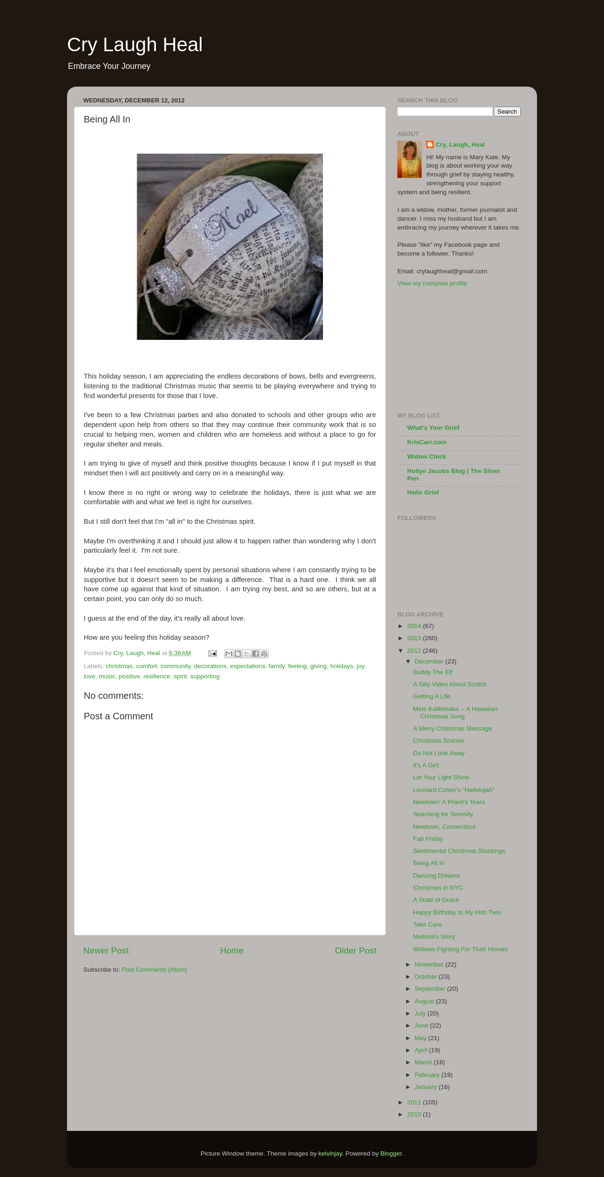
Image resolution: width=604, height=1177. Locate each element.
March (424, 1062)
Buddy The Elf (433, 672)
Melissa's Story (434, 936)
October (427, 976)
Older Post (355, 950)
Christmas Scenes (438, 740)
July (421, 1013)
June (422, 1025)
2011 (415, 1102)
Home (231, 950)
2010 (415, 1114)
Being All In (429, 862)
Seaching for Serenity (443, 814)
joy (360, 666)
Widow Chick (426, 456)
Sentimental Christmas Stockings (459, 850)
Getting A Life (431, 696)
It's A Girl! (426, 765)
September (431, 988)
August (425, 1001)
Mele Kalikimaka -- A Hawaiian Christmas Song (455, 712)
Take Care (427, 924)
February (428, 1074)
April (422, 1050)
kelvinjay (330, 1153)
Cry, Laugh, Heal (460, 144)
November (430, 964)
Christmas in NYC (438, 887)
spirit (180, 676)
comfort (146, 666)
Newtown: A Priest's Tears (449, 801)
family (277, 666)
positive (129, 676)
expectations (247, 666)
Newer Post (106, 950)
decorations (210, 666)
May (421, 1038)
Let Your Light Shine (441, 777)
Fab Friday (428, 838)
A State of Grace (436, 899)
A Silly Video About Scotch (450, 684)
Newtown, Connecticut (444, 826)
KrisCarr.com (427, 442)
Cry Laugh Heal (135, 44)
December (430, 661)
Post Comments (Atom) (154, 969)
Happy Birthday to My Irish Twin (457, 912)
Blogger (391, 1153)
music (107, 676)
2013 (415, 638)
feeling (297, 666)
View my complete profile (432, 283)
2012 (415, 650)
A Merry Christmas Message (452, 728)
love (89, 676)
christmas (119, 666)
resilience (156, 676)
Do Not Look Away (439, 753)
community (175, 666)
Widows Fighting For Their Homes (460, 949)
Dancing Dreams (436, 875)
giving (318, 666)
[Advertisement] (443, 348)
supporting (205, 676)
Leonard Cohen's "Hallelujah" (454, 789)
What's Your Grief (433, 427)
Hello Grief (423, 492)
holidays (341, 666)
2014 (415, 625)
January (427, 1086)
